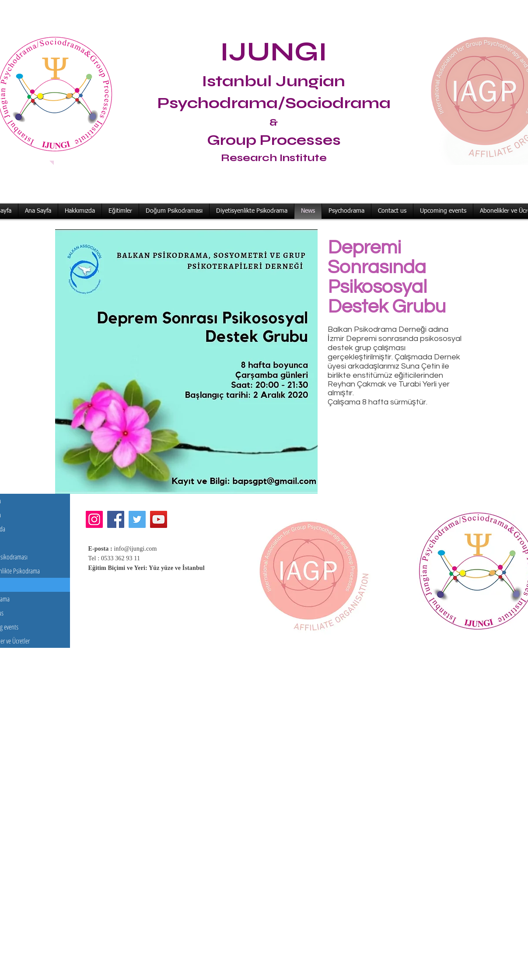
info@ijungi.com (135, 548)
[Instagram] (94, 519)
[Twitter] (137, 519)
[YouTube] (158, 519)
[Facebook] (115, 519)
